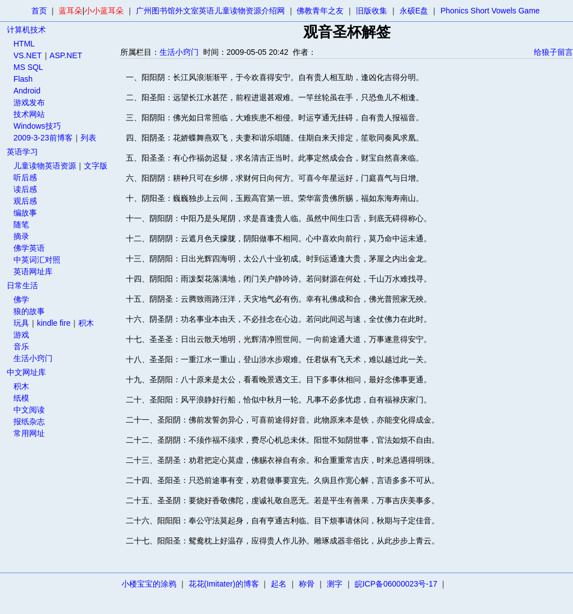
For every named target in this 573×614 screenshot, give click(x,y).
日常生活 (22, 285)
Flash (22, 78)
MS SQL (28, 67)
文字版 (95, 165)
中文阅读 (29, 409)
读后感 (25, 189)
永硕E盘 (414, 10)
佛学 (21, 299)
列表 (88, 137)
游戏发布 (29, 102)
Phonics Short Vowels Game (489, 10)
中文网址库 (26, 372)
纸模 (21, 397)
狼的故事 (29, 311)
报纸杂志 (29, 421)
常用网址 (29, 433)
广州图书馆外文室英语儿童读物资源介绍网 (210, 10)
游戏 (21, 334)
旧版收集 (371, 10)
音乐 (21, 346)
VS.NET (27, 55)
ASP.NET (66, 55)
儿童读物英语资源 (44, 165)
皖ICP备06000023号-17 (396, 583)
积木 (86, 322)
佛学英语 (29, 247)
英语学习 (22, 151)
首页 (39, 10)
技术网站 (29, 114)
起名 (278, 583)
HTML (24, 43)
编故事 (25, 212)
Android (26, 90)
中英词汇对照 (36, 259)
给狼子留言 (553, 52)
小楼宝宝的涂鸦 (148, 583)
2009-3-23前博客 (43, 137)
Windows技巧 (37, 125)
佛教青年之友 (320, 10)
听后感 (25, 177)
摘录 (21, 236)
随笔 (21, 224)
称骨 (306, 583)
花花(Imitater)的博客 (224, 583)
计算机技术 (26, 29)
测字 (334, 583)
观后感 (25, 200)
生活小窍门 (33, 358)
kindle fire (54, 322)
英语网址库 (33, 271)
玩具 (21, 322)
